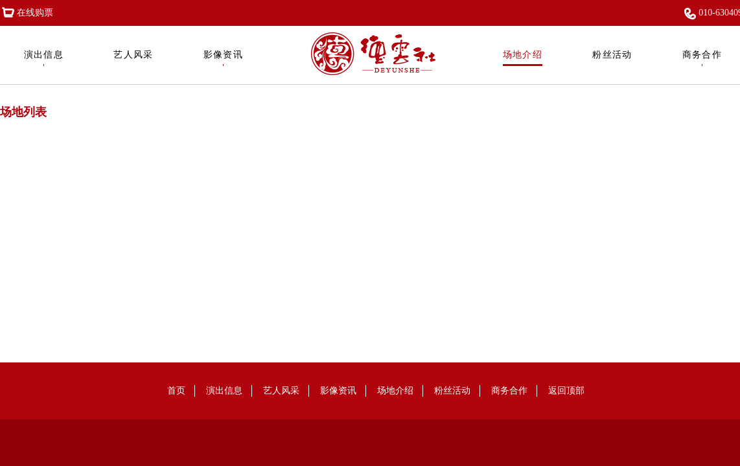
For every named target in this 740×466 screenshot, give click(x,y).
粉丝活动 (612, 58)
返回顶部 (566, 390)
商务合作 (702, 58)
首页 (176, 390)
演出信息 (44, 58)
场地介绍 (523, 58)
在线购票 (26, 13)
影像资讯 (223, 58)
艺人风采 (133, 58)
